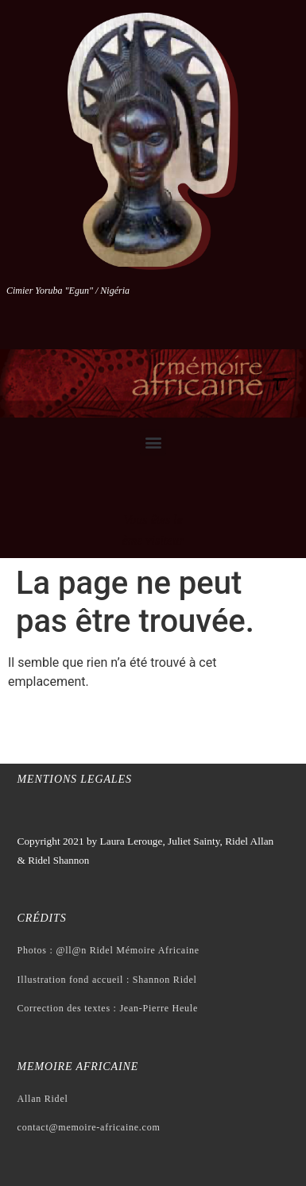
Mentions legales (74, 779)
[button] (153, 442)
